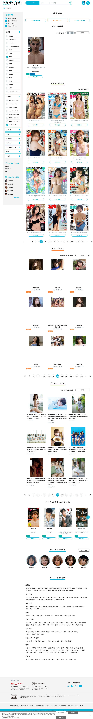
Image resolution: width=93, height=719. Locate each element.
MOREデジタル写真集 (13, 111)
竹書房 (10, 70)
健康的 (30, 625)
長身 (82, 623)
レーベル (8, 96)
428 (49, 376)
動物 (64, 659)
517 (53, 495)
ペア (29, 641)
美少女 (30, 632)
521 (71, 495)
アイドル (42, 648)
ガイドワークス (12, 39)
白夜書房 (11, 84)
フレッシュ (40, 625)
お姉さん (40, 632)
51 (78, 242)
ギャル (80, 625)
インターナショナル (67, 625)
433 (71, 376)
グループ (46, 641)
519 (62, 495)
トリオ (37, 641)
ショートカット (63, 623)
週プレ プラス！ (12, 23)
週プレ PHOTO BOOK (13, 100)
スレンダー (32, 623)
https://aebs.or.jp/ (24, 697)
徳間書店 (11, 74)
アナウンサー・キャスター (60, 650)
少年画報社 (11, 67)
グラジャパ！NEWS (13, 26)
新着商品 (7, 166)
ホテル (56, 641)
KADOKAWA (11, 43)
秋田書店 (11, 36)
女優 (52, 648)
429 (53, 376)
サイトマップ (79, 705)
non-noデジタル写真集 (14, 114)
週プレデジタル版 (12, 21)
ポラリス (36, 609)
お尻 (51, 623)
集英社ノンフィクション (14, 121)
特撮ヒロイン (32, 652)
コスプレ (31, 616)
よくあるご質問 (62, 705)
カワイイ (73, 632)
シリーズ (8, 130)
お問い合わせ (71, 705)
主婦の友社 (11, 60)
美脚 (74, 623)
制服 (40, 616)
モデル (60, 648)
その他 (8, 156)
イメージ (8, 143)
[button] (88, 517)
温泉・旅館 (66, 641)
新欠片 (10, 77)
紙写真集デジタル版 (31, 606)
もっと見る (84, 550)
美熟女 (50, 632)
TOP (4, 8)
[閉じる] (90, 715)
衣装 (7, 134)
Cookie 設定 (54, 705)
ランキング (7, 169)
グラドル (31, 648)
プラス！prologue (43, 606)
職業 (7, 152)
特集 (6, 171)
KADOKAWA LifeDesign (14, 46)
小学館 (10, 63)
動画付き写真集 (53, 606)
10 (72, 242)
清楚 (41, 634)
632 (77, 495)
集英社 (10, 56)
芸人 (53, 652)
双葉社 (10, 88)
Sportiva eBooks (12, 124)
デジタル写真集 (12, 18)
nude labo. (43, 609)
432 (66, 376)
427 (44, 376)
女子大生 (79, 648)
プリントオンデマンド (78, 606)
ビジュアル (9, 138)
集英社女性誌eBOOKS (13, 118)
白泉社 (10, 81)
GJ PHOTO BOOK (13, 107)
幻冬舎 (10, 53)
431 (62, 376)
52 (82, 242)
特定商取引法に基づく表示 (42, 705)
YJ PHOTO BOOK (12, 104)
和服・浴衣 (70, 616)
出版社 (8, 32)
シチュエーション (11, 147)
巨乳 (43, 623)
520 (66, 495)
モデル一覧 (16, 197)
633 (82, 495)
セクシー (31, 634)
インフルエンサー (78, 650)
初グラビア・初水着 (43, 659)
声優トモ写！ (29, 609)
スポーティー (52, 625)
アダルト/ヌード (74, 652)
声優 (69, 648)
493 (77, 376)
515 (44, 495)
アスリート (63, 652)
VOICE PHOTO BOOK (65, 606)
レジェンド (44, 652)
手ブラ (30, 659)
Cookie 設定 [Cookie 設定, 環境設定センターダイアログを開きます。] (61, 712)
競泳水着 (49, 616)
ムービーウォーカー (13, 91)
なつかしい (61, 632)
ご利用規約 (13, 705)
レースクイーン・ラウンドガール (38, 650)
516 (49, 495)
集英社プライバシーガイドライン (25, 705)
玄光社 (10, 50)
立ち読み (35, 77)
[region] (46, 715)
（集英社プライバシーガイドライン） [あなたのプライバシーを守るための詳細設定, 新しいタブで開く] (10, 717)
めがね (59, 616)
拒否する (73, 712)
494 (82, 376)
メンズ (56, 659)
